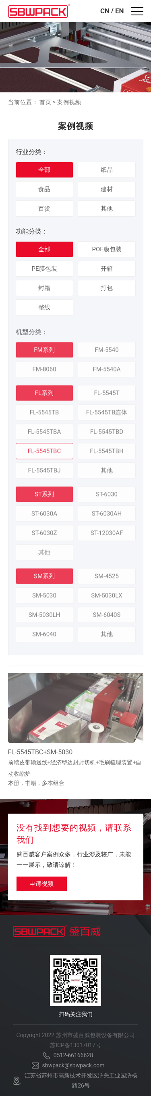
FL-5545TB (44, 414)
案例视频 (69, 102)
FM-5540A (106, 371)
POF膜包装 (106, 249)
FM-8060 (44, 371)
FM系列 (44, 352)
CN (105, 11)
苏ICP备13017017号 (75, 1045)
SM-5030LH (44, 617)
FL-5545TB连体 (107, 414)
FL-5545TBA (44, 434)
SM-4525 (107, 578)
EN (119, 11)
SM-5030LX (106, 597)
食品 (44, 189)
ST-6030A (44, 516)
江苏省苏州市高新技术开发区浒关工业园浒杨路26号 (81, 1080)
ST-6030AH (107, 516)
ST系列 (44, 496)
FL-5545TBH (106, 453)
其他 (107, 208)
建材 (107, 189)
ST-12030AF (107, 535)
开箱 (107, 268)
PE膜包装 (44, 268)
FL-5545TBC (44, 453)
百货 (44, 208)
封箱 (44, 288)
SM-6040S (107, 617)
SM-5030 (44, 597)
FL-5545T (106, 395)
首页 (45, 102)
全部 (44, 169)
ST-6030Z (44, 535)
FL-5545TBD (106, 434)
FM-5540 (106, 352)
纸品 (107, 169)
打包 (107, 288)
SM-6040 (44, 636)
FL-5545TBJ (44, 472)
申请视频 (41, 883)
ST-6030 (107, 496)
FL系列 (44, 395)
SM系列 (44, 578)
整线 (44, 307)
